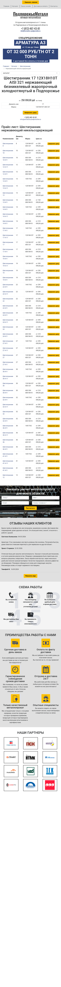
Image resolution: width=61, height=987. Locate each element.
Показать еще (30, 576)
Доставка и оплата (41, 6)
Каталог (15, 6)
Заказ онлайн (26, 6)
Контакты (54, 6)
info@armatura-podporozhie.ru (30, 31)
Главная (6, 6)
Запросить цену (30, 112)
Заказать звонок (30, 2)
